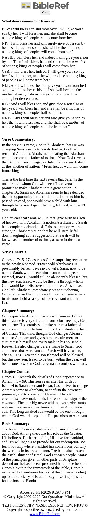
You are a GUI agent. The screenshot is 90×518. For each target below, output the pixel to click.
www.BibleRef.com (45, 514)
